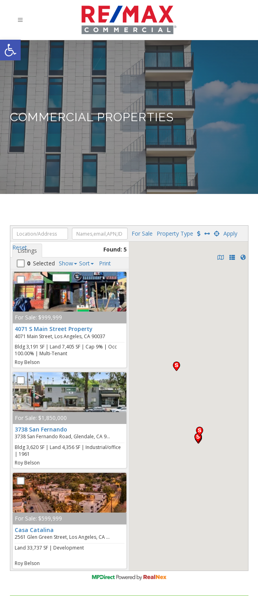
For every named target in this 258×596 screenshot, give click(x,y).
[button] (10, 50)
